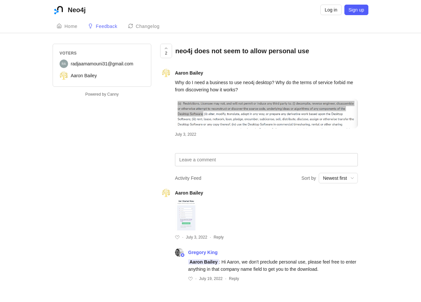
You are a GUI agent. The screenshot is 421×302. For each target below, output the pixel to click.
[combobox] (338, 178)
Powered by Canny (101, 94)
